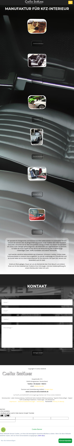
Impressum (13, 401)
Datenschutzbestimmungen (26, 401)
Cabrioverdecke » (37, 232)
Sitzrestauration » (38, 81)
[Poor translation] (7, 415)
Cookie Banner (37, 429)
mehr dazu (41, 435)
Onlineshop (40, 401)
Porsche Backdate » (38, 156)
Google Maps (49, 389)
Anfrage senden (38, 353)
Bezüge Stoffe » (37, 194)
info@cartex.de (39, 386)
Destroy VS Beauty (58, 401)
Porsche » (37, 119)
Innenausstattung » (38, 43)
